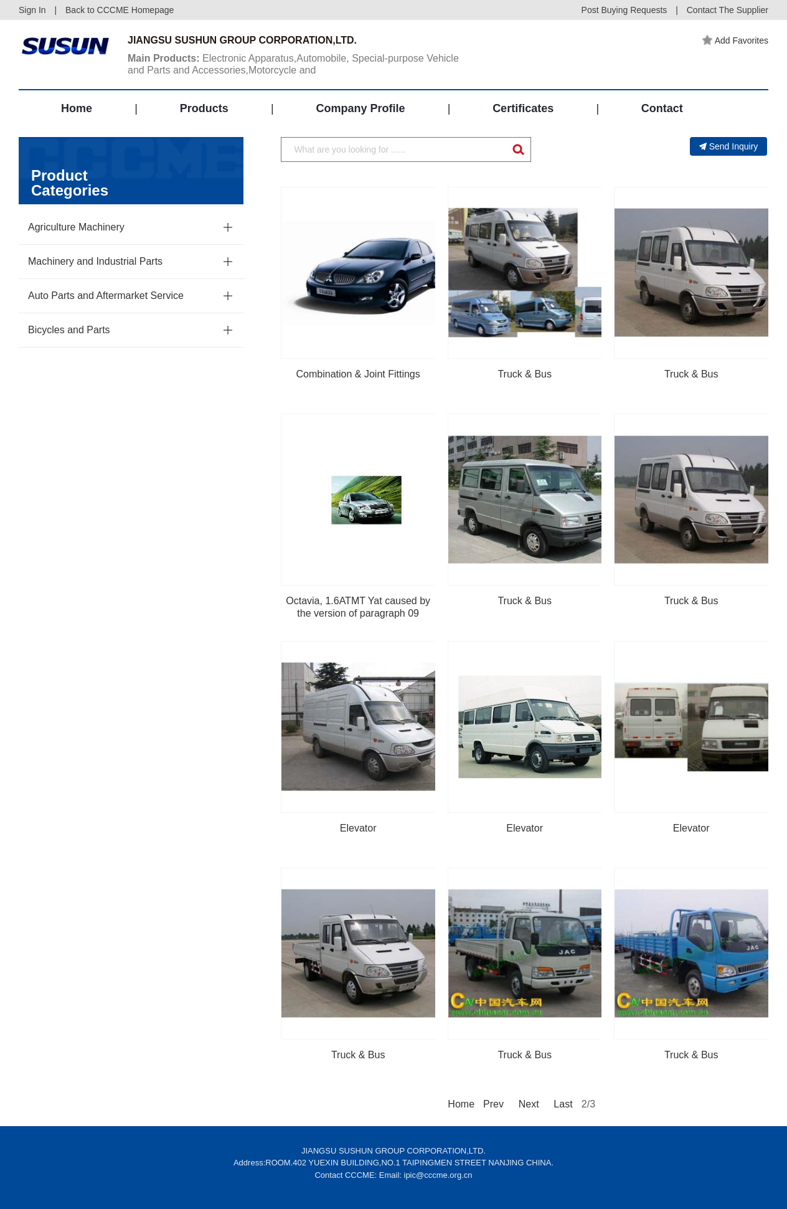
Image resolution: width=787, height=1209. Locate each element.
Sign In (32, 10)
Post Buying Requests (624, 10)
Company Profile (360, 108)
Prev (492, 1104)
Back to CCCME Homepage (119, 10)
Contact (662, 108)
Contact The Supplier (727, 10)
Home (76, 108)
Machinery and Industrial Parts (95, 261)
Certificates (523, 108)
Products (204, 108)
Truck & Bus (524, 374)
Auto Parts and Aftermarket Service (106, 295)
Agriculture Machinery (76, 227)
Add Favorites (735, 40)
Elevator (358, 828)
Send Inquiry (728, 146)
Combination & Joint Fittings (358, 374)
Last (563, 1104)
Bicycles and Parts (69, 330)
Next (528, 1104)
